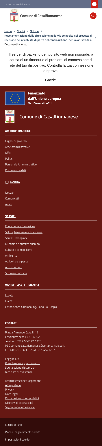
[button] (93, 15)
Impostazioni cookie (17, 439)
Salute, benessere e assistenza (23, 232)
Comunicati (12, 198)
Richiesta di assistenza (19, 372)
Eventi (9, 301)
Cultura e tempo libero (18, 249)
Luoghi (9, 295)
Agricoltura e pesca (16, 261)
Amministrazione (18, 131)
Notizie (34, 31)
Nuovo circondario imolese (17, 4)
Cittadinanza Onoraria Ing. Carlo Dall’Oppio (31, 307)
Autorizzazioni (13, 267)
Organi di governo (16, 141)
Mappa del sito (13, 425)
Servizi (10, 216)
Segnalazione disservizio (19, 367)
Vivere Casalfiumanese (22, 285)
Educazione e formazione (20, 226)
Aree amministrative (17, 147)
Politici (9, 158)
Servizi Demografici (16, 238)
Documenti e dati (15, 170)
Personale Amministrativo (21, 164)
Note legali (11, 394)
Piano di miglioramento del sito (22, 432)
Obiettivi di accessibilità (19, 402)
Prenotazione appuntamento (22, 363)
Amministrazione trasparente (23, 380)
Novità (21, 31)
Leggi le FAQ (12, 359)
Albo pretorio (13, 385)
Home (8, 31)
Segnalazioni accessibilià (20, 407)
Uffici (8, 152)
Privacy (9, 389)
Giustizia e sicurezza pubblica (22, 244)
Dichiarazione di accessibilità (22, 398)
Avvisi (8, 204)
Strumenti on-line (16, 273)
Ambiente (11, 255)
